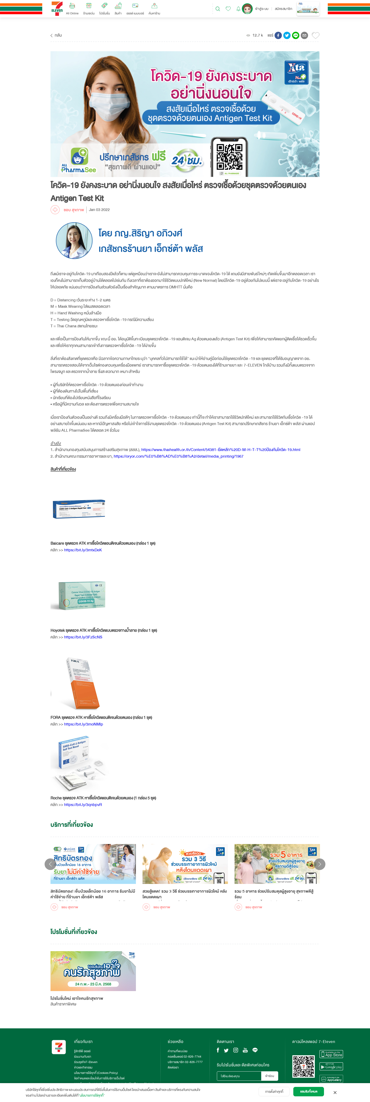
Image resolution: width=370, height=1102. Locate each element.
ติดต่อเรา (173, 1067)
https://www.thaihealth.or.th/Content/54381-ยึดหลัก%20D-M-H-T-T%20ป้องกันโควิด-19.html (220, 449)
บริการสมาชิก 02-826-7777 (185, 1062)
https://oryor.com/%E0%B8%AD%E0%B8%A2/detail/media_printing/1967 (179, 456)
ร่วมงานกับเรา (82, 1056)
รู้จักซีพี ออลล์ (82, 1051)
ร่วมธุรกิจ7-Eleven (85, 1062)
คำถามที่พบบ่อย (177, 1051)
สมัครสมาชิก (283, 8)
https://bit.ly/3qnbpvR (83, 804)
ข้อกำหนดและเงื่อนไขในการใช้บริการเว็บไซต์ (99, 1078)
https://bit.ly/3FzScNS (83, 637)
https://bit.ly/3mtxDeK (83, 550)
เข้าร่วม (269, 1076)
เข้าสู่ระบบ (262, 8)
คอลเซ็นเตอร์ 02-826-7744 (184, 1056)
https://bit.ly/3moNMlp (83, 724)
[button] (278, 35)
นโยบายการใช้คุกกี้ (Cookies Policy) (96, 1073)
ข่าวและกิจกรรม (83, 1067)
